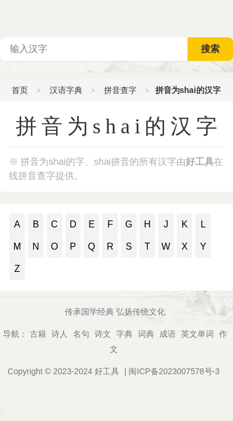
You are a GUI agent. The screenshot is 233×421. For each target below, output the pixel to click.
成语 (167, 334)
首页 (20, 90)
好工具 (107, 371)
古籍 (38, 334)
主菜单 (223, 17)
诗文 (103, 334)
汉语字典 (66, 90)
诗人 (59, 334)
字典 (124, 334)
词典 (146, 334)
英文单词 (197, 334)
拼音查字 (120, 90)
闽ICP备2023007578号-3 (174, 371)
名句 (81, 334)
